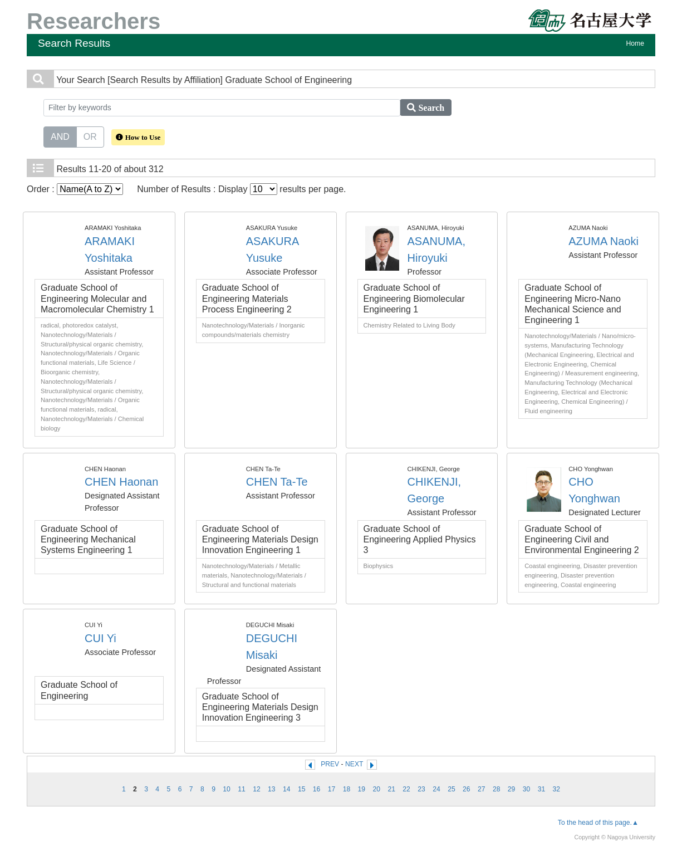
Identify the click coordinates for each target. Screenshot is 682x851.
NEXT (354, 764)
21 (391, 789)
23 (421, 789)
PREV (330, 764)
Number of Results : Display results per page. (241, 189)
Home (635, 43)
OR (90, 135)
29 (512, 789)
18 (347, 789)
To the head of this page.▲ (598, 822)
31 (542, 789)
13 (272, 789)
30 (527, 789)
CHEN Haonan (121, 482)
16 (317, 789)
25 (451, 789)
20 (377, 789)
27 (481, 789)
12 (257, 789)
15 (302, 789)
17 (332, 789)
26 (466, 789)
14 (287, 789)
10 (226, 789)
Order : (75, 189)
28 (497, 789)
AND (60, 135)
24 (436, 789)
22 (406, 789)
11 (242, 789)
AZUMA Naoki (603, 241)
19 (362, 789)
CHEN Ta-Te (277, 482)
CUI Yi (100, 638)
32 (557, 789)
